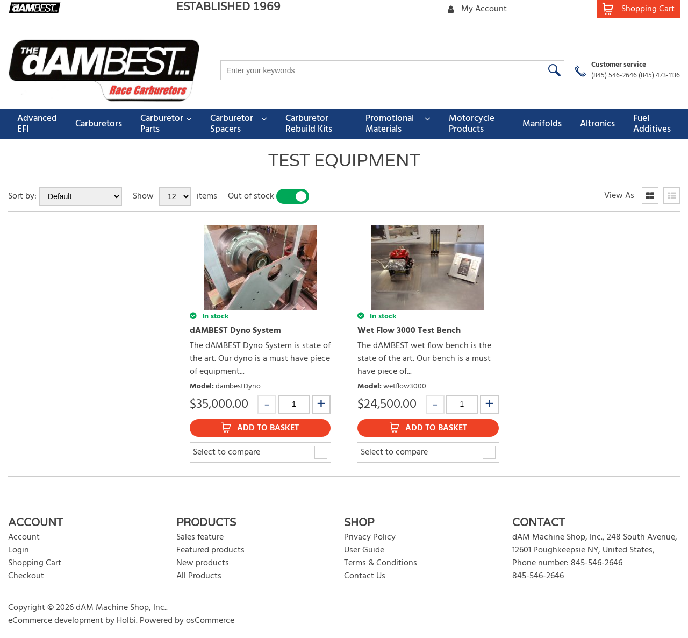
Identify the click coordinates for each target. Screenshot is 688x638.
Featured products (210, 550)
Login (18, 550)
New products (202, 563)
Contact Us (364, 576)
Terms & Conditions (380, 563)
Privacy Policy (370, 537)
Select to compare (226, 452)
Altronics (597, 124)
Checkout (26, 576)
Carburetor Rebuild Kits (308, 124)
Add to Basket (268, 428)
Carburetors (98, 124)
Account (24, 537)
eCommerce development (55, 621)
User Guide (364, 550)
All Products (198, 576)
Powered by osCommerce (187, 621)
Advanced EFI (37, 124)
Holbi (126, 621)
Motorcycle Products (471, 124)
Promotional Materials (390, 124)
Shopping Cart (34, 563)
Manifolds (542, 124)
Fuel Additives (652, 124)
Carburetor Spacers (231, 124)
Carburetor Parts (161, 124)
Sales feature (200, 537)
